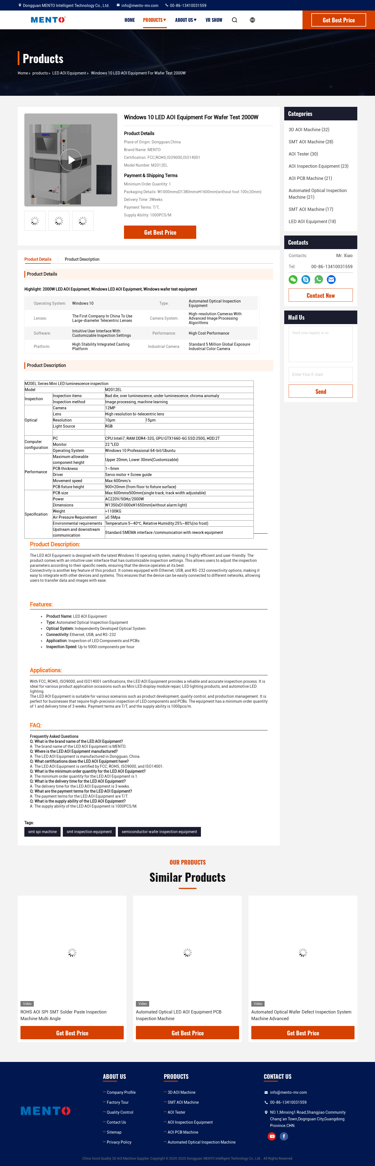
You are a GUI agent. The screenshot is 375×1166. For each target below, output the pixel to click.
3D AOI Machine (181, 1092)
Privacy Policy (119, 1142)
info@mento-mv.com (137, 5)
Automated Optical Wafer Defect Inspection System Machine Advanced (301, 1015)
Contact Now (321, 295)
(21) (310, 178)
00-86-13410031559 (185, 5)
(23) (318, 166)
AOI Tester (176, 1112)
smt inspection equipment (89, 831)
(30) (303, 154)
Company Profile (121, 1092)
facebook (284, 1136)
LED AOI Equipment (69, 73)
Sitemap (114, 1132)
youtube (272, 1136)
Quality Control (120, 1112)
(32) (309, 129)
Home (130, 20)
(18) (312, 221)
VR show (214, 20)
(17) (311, 209)
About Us (186, 20)
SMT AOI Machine (183, 1102)
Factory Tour (118, 1102)
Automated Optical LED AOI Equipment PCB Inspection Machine (178, 1015)
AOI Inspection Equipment (190, 1122)
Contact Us (116, 1122)
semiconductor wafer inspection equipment (159, 831)
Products (155, 20)
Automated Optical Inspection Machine (202, 1142)
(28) (311, 141)
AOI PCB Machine (183, 1132)
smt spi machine (42, 831)
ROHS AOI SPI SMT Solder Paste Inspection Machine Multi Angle (63, 1015)
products (40, 73)
